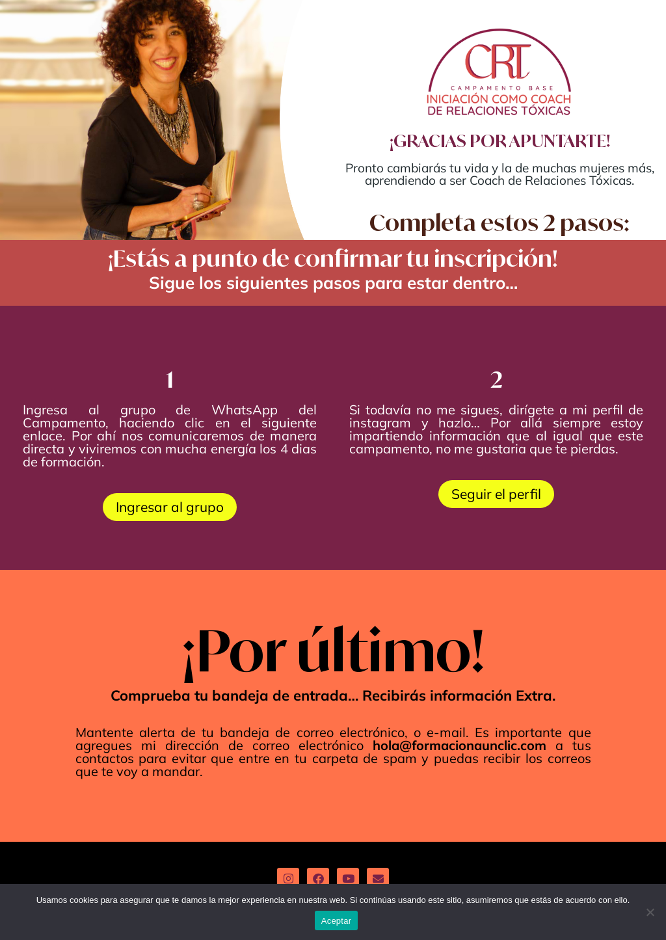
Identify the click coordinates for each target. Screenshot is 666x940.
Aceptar (336, 921)
